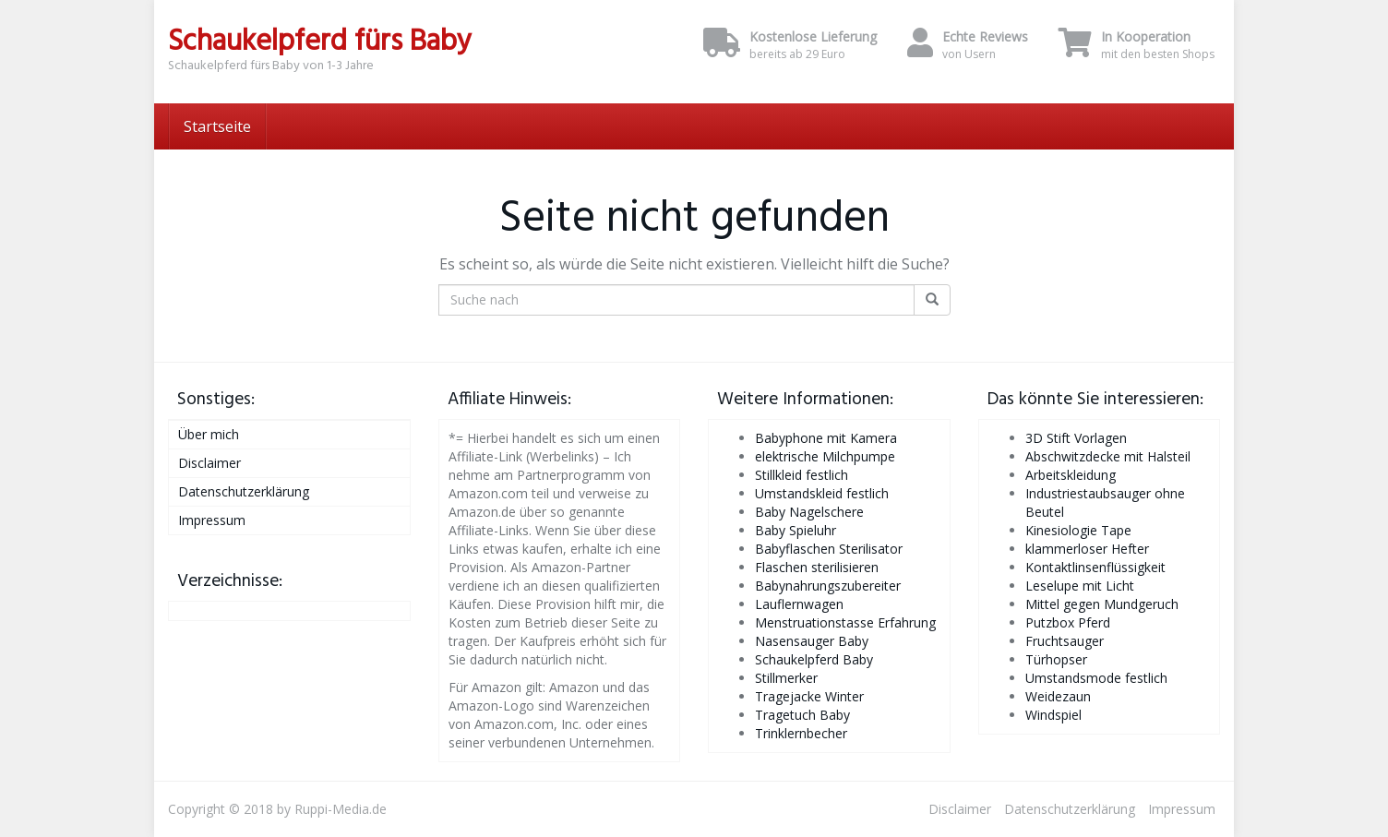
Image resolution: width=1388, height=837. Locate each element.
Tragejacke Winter (809, 696)
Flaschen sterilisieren (817, 567)
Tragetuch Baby (802, 714)
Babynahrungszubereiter (828, 585)
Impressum (211, 520)
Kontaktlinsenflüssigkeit (1095, 567)
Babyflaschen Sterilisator (829, 548)
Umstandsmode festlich (1096, 678)
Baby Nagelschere (809, 511)
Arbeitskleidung (1070, 475)
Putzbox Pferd (1067, 622)
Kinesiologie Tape (1078, 530)
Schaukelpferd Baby (814, 659)
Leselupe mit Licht (1079, 585)
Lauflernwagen (799, 604)
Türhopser (1056, 659)
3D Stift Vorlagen (1076, 438)
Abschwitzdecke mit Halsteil (1108, 456)
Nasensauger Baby (811, 641)
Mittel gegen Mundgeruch (1102, 604)
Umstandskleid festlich (822, 493)
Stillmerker (786, 678)
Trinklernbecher (801, 733)
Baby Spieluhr (795, 530)
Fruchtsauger (1064, 641)
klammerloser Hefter (1087, 548)
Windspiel (1053, 714)
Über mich (208, 434)
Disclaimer (209, 463)
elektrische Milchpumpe (825, 456)
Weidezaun (1058, 696)
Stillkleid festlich (801, 475)
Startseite (217, 126)
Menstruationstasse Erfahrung (845, 622)
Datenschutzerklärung (243, 491)
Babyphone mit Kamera (826, 438)
